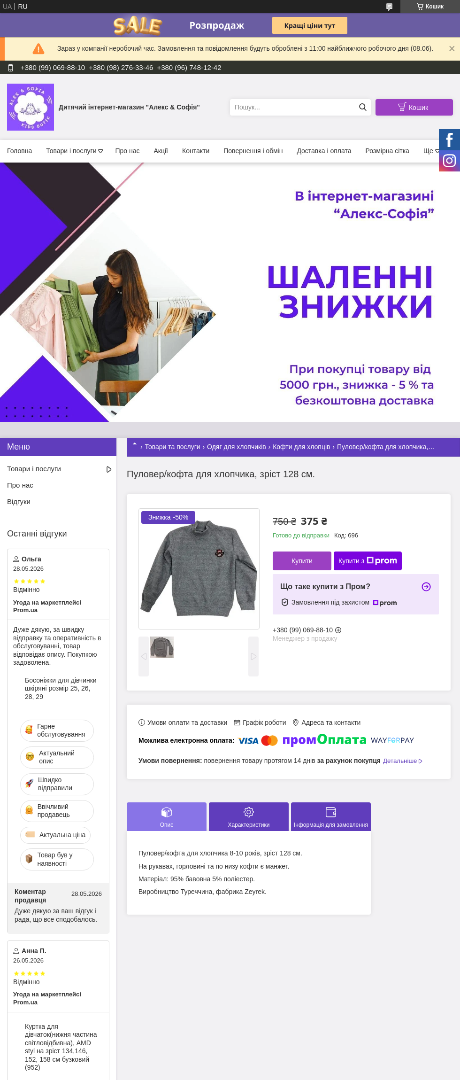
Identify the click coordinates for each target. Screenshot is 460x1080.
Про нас (127, 151)
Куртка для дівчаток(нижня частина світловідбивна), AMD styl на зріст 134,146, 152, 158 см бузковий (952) (61, 1047)
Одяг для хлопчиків (236, 447)
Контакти (195, 151)
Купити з (367, 561)
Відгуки (19, 501)
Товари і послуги (71, 151)
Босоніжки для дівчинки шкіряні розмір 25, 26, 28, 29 (61, 688)
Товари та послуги (172, 447)
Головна (19, 151)
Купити (302, 561)
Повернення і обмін (253, 151)
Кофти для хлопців (301, 447)
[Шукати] (362, 107)
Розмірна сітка (387, 151)
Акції (161, 151)
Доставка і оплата (324, 151)
